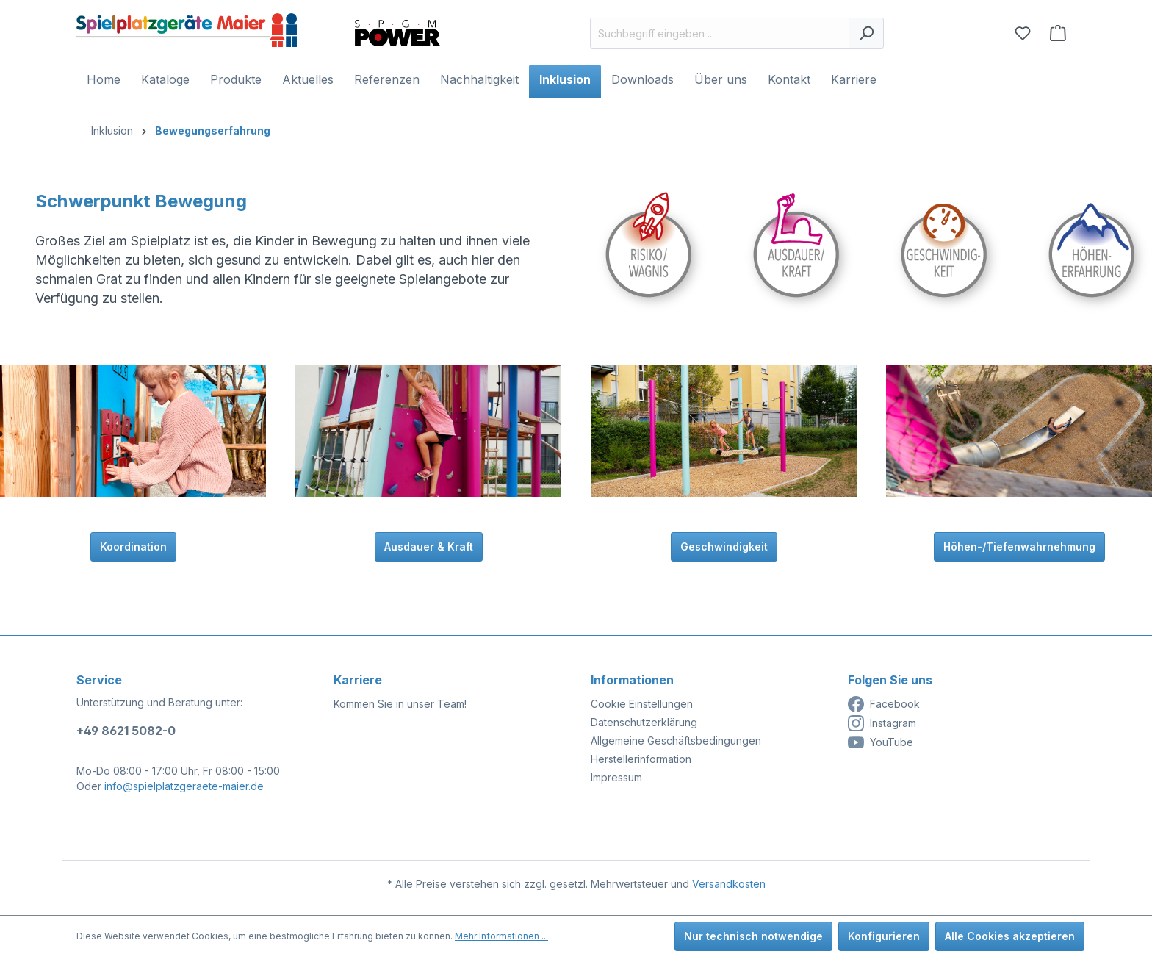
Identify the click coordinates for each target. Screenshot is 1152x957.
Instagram (882, 723)
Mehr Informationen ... (501, 936)
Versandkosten (729, 884)
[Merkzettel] (1022, 33)
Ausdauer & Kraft (428, 546)
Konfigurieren (884, 936)
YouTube (880, 742)
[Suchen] (866, 33)
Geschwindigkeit (724, 546)
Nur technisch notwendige (753, 936)
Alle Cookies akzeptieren (1010, 936)
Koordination (133, 546)
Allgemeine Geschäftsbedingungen (676, 740)
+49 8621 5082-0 (126, 730)
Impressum (616, 777)
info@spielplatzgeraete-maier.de (184, 786)
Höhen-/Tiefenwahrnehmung (1019, 546)
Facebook (884, 704)
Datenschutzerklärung (644, 722)
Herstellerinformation (641, 759)
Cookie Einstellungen (642, 704)
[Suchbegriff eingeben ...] (719, 33)
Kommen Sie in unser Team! (400, 704)
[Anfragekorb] (1058, 33)
